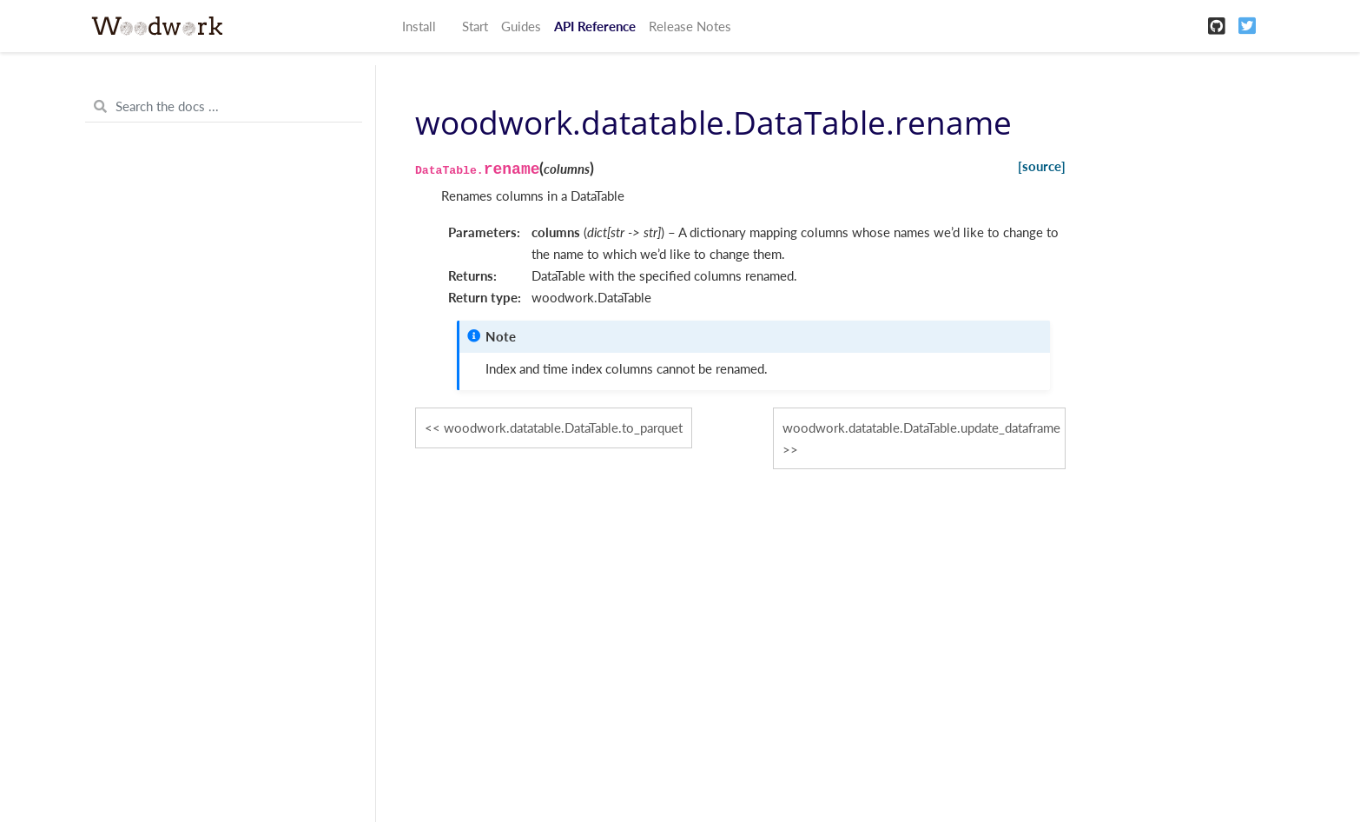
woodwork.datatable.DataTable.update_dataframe (921, 427)
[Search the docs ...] (223, 107)
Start (475, 26)
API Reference (595, 26)
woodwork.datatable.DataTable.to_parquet (563, 427)
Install (419, 26)
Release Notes (690, 26)
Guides (521, 26)
